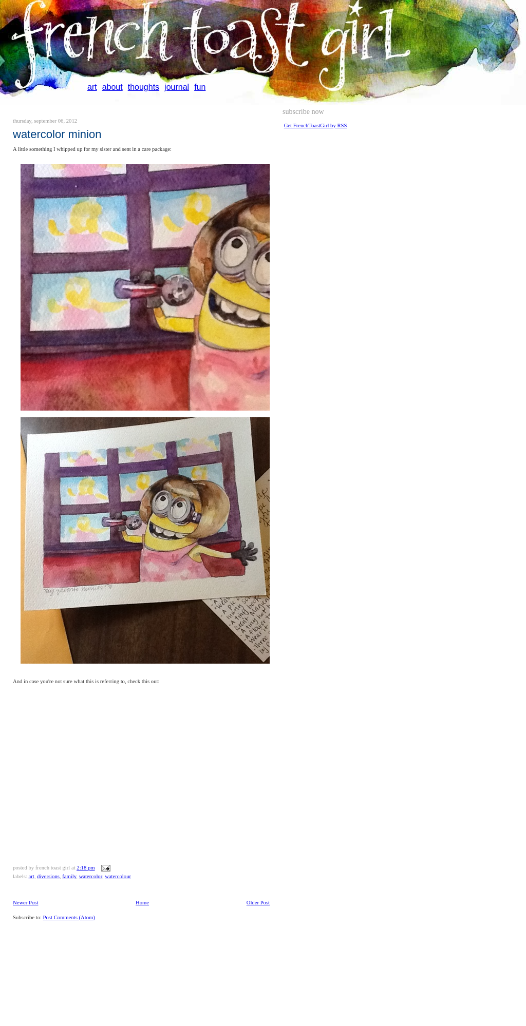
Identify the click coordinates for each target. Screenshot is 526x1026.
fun (199, 87)
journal (176, 87)
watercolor (90, 876)
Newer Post (25, 902)
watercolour (118, 876)
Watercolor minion (57, 134)
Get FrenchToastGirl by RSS (315, 125)
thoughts (143, 87)
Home (142, 902)
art (92, 87)
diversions (48, 876)
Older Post (258, 902)
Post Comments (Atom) (69, 917)
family (69, 876)
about (112, 87)
